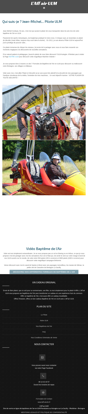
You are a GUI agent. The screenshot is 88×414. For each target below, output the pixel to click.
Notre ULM (44, 320)
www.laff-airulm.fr (44, 402)
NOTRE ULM (13, 57)
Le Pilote (44, 315)
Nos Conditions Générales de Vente (44, 338)
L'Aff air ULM (44, 3)
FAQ (44, 332)
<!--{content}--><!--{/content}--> (39, 220)
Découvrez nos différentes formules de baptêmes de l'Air (44, 272)
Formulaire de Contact (44, 399)
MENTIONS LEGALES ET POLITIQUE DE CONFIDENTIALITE (44, 412)
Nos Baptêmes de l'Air (44, 326)
